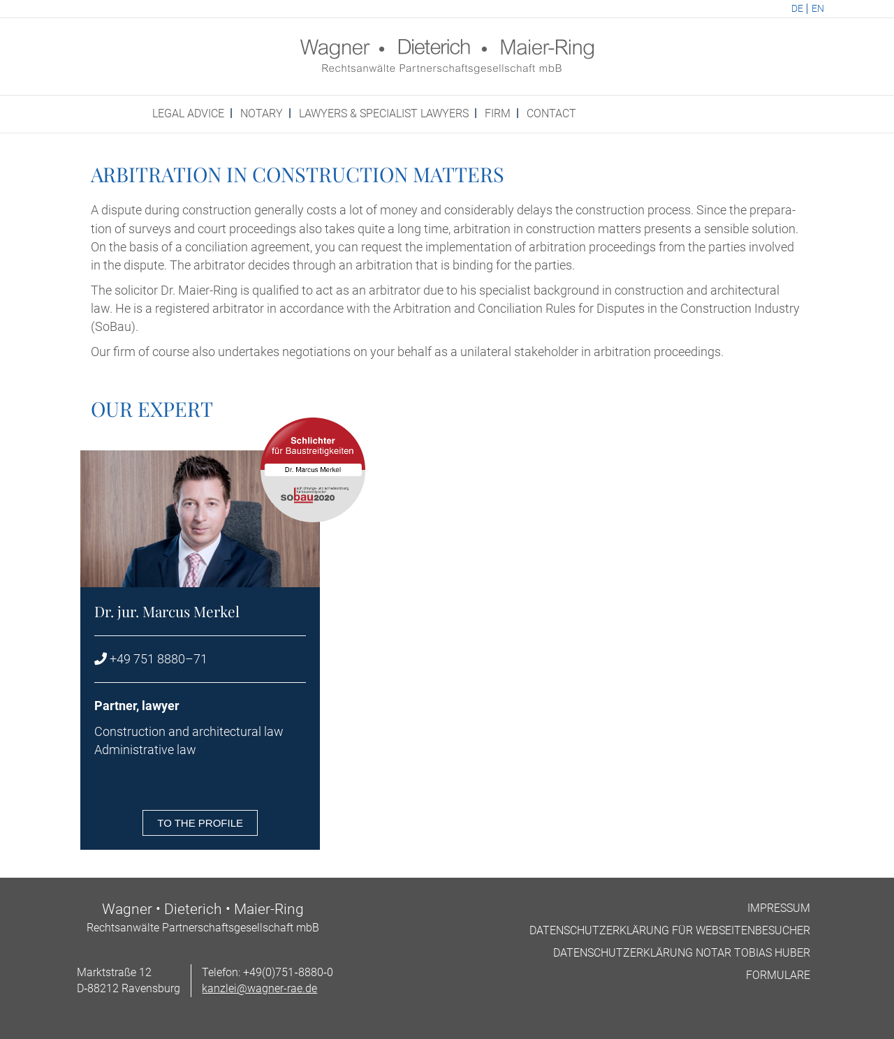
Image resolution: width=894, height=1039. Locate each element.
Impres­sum (778, 908)
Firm (498, 113)
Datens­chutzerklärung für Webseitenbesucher (669, 930)
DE (797, 8)
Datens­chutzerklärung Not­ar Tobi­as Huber (681, 952)
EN (818, 8)
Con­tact (551, 113)
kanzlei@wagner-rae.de (259, 988)
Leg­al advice (188, 113)
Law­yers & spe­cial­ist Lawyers (384, 113)
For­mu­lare (778, 975)
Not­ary (261, 113)
